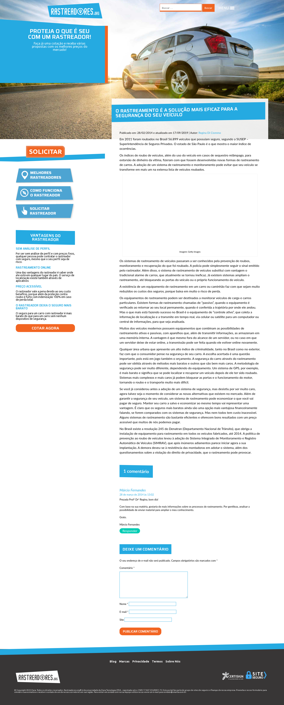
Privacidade (140, 661)
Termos (157, 661)
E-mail (124, 611)
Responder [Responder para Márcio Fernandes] (129, 531)
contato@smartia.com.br (175, 692)
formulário (257, 690)
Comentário (127, 567)
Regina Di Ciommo (209, 132)
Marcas (124, 661)
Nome (124, 603)
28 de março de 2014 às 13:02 (137, 494)
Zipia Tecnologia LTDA (111, 690)
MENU (227, 8)
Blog (113, 661)
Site (122, 619)
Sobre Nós (172, 661)
